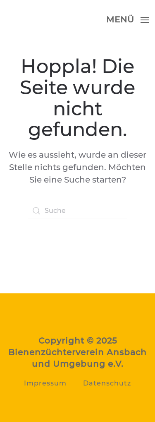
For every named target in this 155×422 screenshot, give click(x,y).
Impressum (45, 383)
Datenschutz (107, 383)
